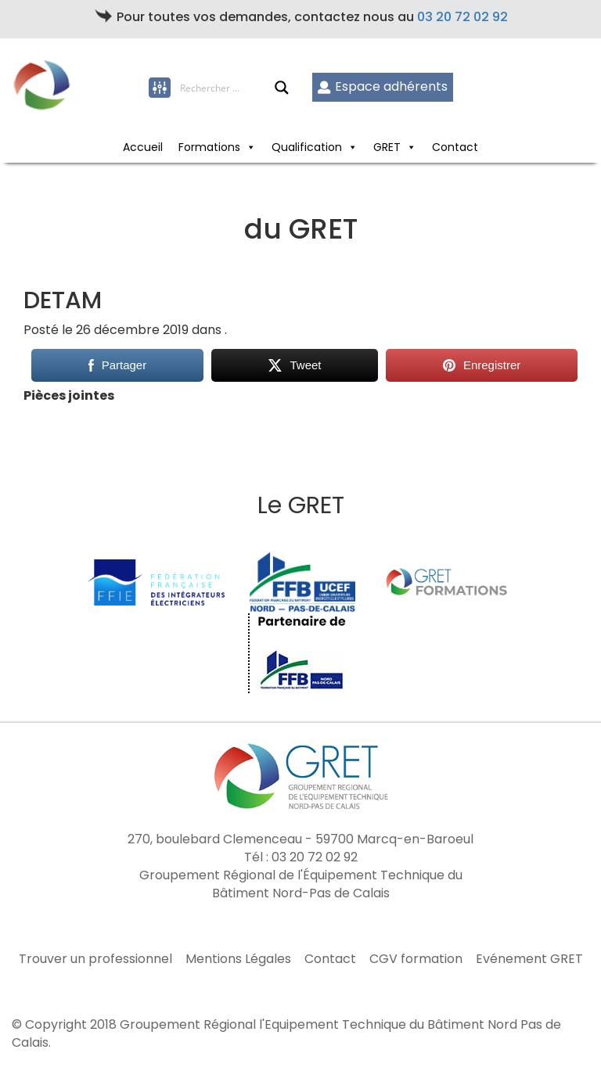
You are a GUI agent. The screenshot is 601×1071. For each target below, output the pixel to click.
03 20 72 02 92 (462, 17)
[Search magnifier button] (282, 88)
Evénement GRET (529, 959)
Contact (455, 147)
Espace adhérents (382, 86)
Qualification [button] (315, 147)
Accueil (143, 147)
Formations (217, 147)
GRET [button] (394, 147)
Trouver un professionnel (95, 959)
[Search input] (227, 87)
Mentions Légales (238, 959)
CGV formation (415, 959)
